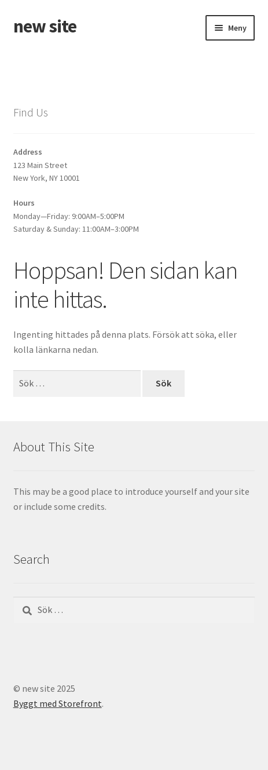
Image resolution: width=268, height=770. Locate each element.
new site (44, 26)
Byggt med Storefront (57, 703)
